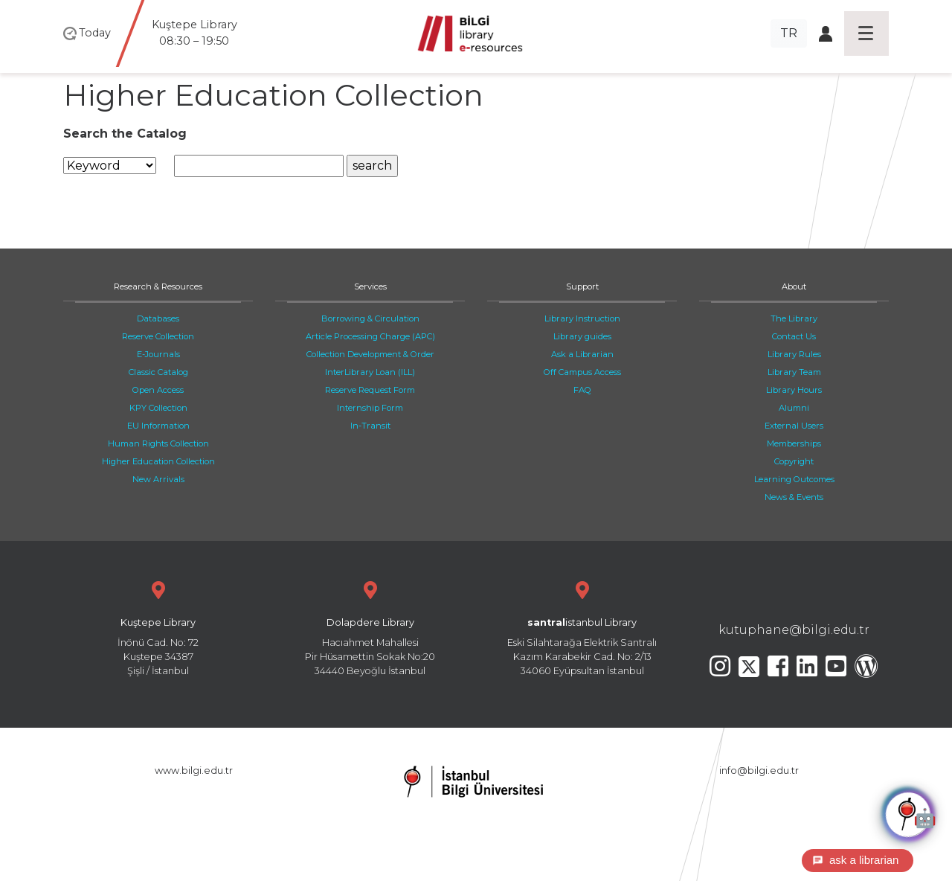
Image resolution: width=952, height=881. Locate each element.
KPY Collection (158, 408)
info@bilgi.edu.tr (759, 770)
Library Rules (794, 354)
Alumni (794, 408)
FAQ (582, 390)
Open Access (158, 390)
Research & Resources (158, 286)
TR (788, 33)
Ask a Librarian (582, 354)
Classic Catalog (158, 372)
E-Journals (158, 354)
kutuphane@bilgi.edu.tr (793, 630)
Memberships (794, 443)
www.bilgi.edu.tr (194, 770)
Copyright (794, 461)
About (794, 286)
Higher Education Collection (158, 461)
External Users (794, 425)
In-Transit (370, 425)
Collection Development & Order (370, 354)
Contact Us (794, 336)
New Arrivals (158, 479)
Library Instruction (582, 318)
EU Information (158, 425)
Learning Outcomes (794, 479)
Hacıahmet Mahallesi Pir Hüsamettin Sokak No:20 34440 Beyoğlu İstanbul (370, 627)
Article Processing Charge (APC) (370, 336)
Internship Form (370, 408)
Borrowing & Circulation (370, 318)
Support (582, 286)
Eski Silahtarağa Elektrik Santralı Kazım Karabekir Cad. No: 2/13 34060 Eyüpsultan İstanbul (582, 627)
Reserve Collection (158, 336)
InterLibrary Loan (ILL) (370, 372)
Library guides (582, 336)
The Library (794, 318)
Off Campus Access (582, 372)
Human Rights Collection (158, 443)
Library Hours (794, 390)
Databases (158, 318)
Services (370, 286)
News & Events (794, 497)
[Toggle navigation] (866, 33)
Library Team (794, 372)
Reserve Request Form (370, 390)
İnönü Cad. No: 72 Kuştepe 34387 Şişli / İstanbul (158, 627)
